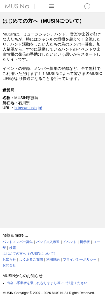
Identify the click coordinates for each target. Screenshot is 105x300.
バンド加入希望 (48, 242)
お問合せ (9, 265)
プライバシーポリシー (80, 259)
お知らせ (9, 259)
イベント (69, 242)
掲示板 (85, 242)
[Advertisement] (52, 170)
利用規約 (53, 259)
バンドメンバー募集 (18, 242)
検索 (12, 248)
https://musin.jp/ (28, 108)
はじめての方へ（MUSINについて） (30, 254)
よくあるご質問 (31, 259)
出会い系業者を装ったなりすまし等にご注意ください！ (49, 283)
